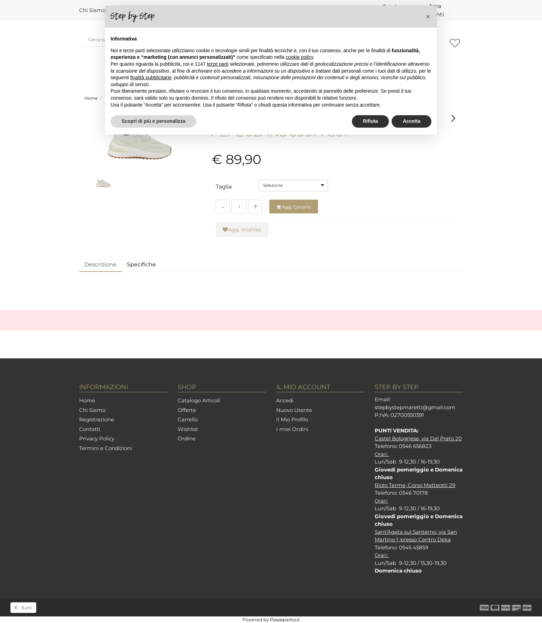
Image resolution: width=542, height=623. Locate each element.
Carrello (188, 419)
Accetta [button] (411, 121)
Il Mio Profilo (292, 419)
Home (90, 98)
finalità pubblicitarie (150, 77)
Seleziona (272, 185)
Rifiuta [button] (370, 121)
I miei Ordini (292, 429)
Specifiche (141, 264)
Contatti (89, 429)
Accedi (284, 400)
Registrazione (96, 419)
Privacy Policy (96, 438)
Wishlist (188, 429)
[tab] (100, 265)
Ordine (187, 438)
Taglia (224, 186)
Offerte (187, 410)
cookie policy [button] (299, 57)
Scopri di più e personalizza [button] (153, 121)
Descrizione (100, 264)
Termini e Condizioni (105, 448)
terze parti (217, 64)
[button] (455, 43)
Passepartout (285, 619)
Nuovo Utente (294, 410)
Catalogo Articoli (199, 400)
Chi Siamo (92, 10)
